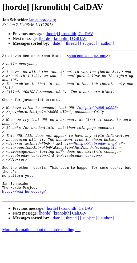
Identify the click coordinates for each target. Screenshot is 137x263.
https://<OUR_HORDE (97, 118)
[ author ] (106, 43)
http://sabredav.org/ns (98, 161)
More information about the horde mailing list (41, 258)
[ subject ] (88, 43)
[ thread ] (71, 43)
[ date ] (56, 43)
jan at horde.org (42, 20)
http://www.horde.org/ (24, 219)
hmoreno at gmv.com (87, 56)
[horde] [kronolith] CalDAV (69, 33)
